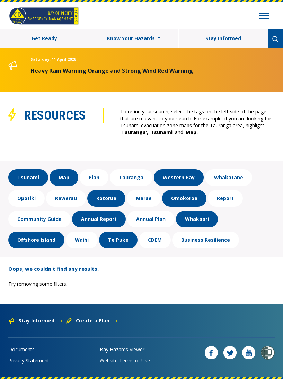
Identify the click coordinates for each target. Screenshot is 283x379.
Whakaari (197, 219)
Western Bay (179, 177)
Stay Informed (223, 38)
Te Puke (118, 239)
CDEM (155, 239)
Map (64, 177)
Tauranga (131, 177)
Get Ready (44, 38)
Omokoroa (184, 198)
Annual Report (99, 219)
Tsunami (28, 177)
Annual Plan (151, 219)
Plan (94, 177)
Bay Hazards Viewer (122, 349)
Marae (144, 198)
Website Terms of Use (125, 360)
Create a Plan (92, 320)
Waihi (82, 239)
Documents (21, 349)
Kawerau (66, 198)
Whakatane (228, 177)
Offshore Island (36, 239)
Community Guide (39, 219)
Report (225, 198)
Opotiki (26, 198)
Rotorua (106, 198)
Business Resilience (205, 239)
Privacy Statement (28, 360)
